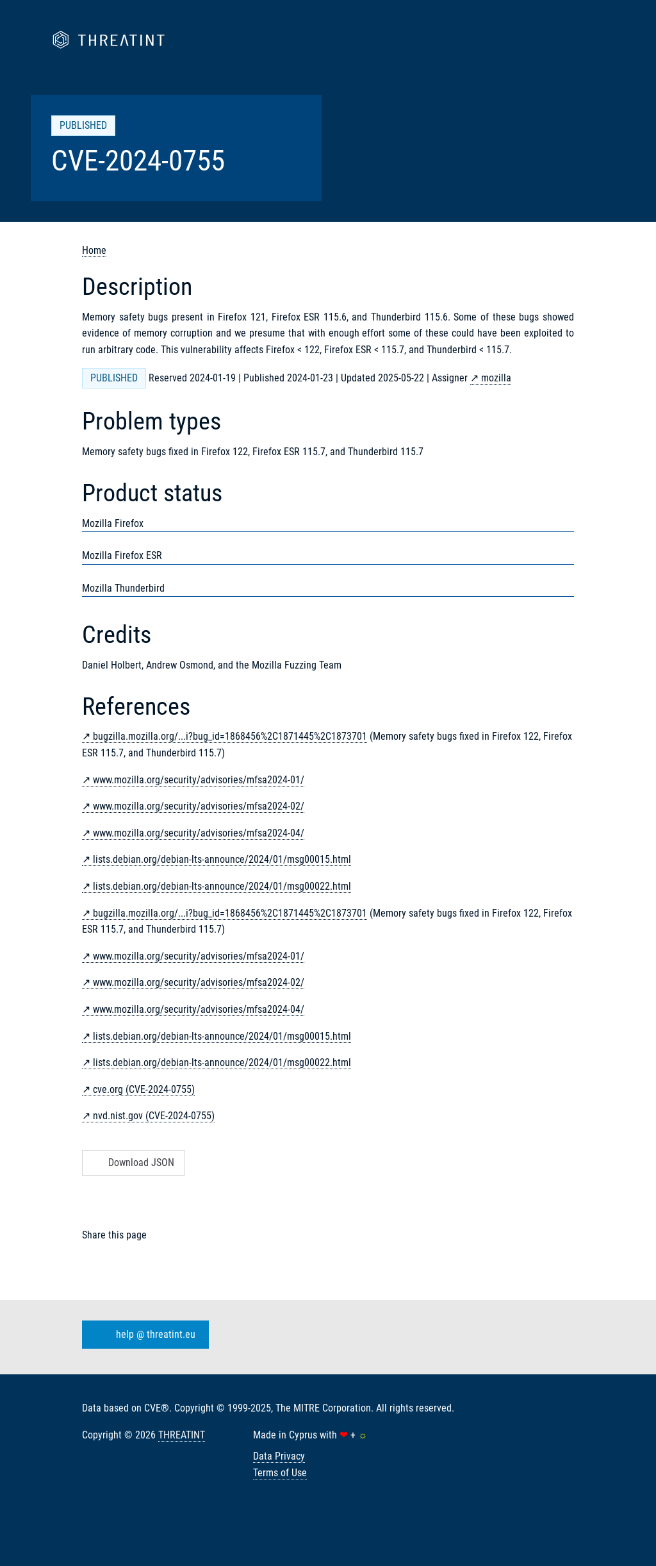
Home (94, 250)
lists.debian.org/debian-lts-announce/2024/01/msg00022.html (222, 886)
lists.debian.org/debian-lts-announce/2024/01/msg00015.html (222, 859)
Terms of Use (280, 1473)
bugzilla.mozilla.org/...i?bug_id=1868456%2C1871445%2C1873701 (230, 736)
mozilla (496, 378)
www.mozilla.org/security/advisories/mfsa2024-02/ (198, 806)
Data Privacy (279, 1456)
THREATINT (181, 1435)
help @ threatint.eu (142, 1335)
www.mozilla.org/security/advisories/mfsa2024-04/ (198, 833)
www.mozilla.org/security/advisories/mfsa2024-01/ (198, 780)
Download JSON (132, 1162)
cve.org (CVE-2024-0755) (144, 1089)
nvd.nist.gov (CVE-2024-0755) (154, 1116)
